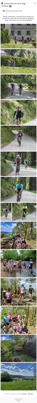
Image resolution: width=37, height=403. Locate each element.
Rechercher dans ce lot (14, 11)
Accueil (6, 3)
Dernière (30, 394)
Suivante (24, 394)
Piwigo (18, 401)
